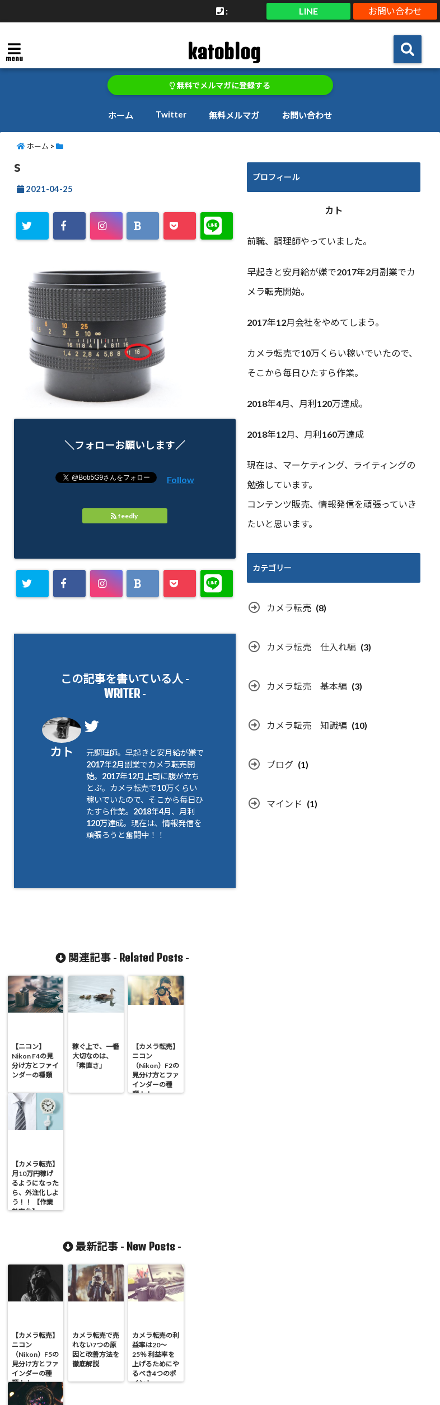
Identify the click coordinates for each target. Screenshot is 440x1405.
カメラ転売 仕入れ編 (311, 646)
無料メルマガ (234, 115)
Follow (180, 479)
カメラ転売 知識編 (306, 725)
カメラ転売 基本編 (306, 686)
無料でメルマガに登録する (220, 85)
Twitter (171, 114)
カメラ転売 (288, 607)
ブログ (279, 764)
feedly (125, 516)
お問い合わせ (395, 11)
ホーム (120, 115)
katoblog (223, 51)
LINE (308, 11)
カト (61, 751)
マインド (284, 803)
